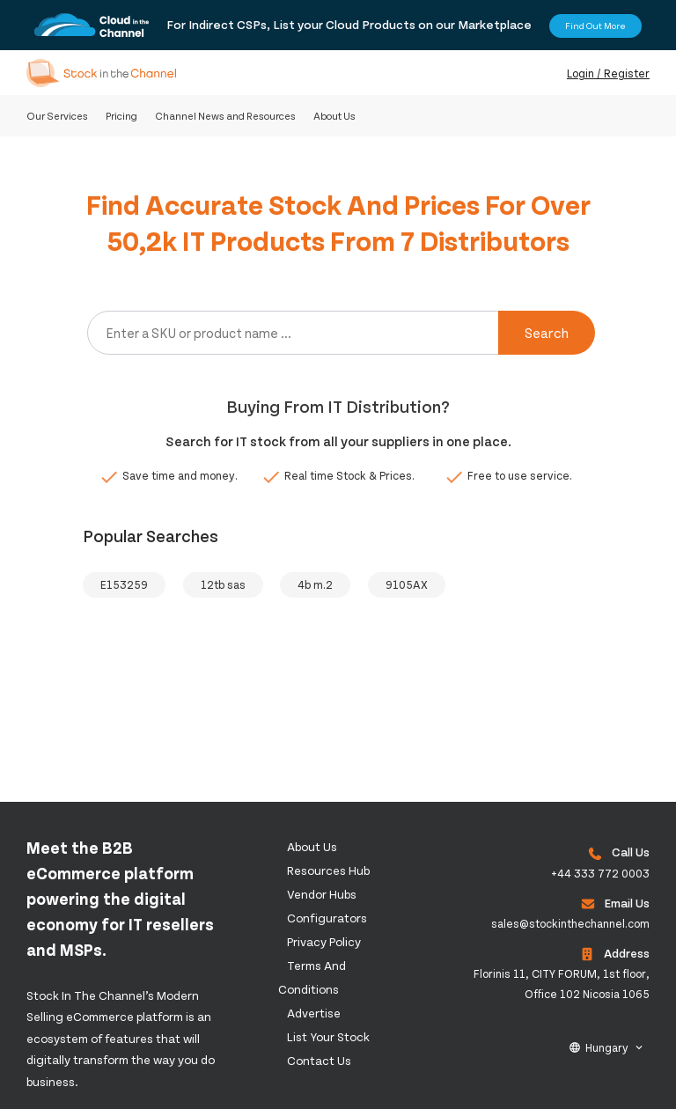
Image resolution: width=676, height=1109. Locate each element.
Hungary (607, 1047)
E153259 (124, 584)
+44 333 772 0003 (600, 873)
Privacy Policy (324, 941)
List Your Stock (328, 1036)
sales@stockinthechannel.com (570, 923)
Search (547, 332)
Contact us (319, 1060)
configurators (327, 917)
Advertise (314, 1012)
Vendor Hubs (321, 893)
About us (312, 846)
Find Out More (595, 25)
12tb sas (223, 584)
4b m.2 (315, 584)
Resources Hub (328, 870)
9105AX (407, 584)
